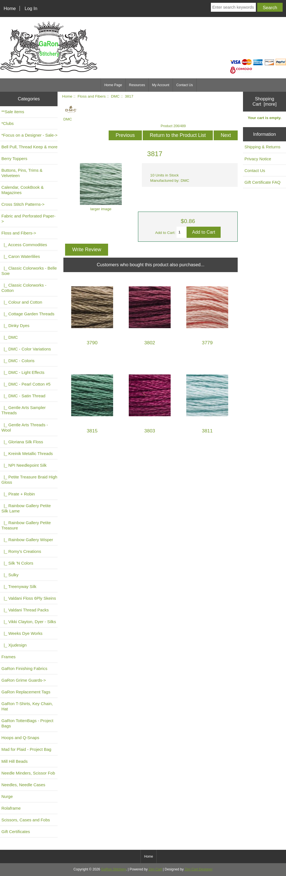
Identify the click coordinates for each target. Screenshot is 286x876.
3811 (207, 431)
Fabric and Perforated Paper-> (28, 219)
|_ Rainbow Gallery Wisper (27, 539)
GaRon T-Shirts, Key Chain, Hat (27, 706)
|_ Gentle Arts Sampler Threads (23, 410)
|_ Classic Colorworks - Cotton (23, 288)
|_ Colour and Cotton (21, 302)
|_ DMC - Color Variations (26, 349)
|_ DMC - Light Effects (22, 372)
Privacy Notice (257, 158)
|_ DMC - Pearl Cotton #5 (26, 384)
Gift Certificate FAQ (262, 182)
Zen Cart (155, 869)
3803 (149, 431)
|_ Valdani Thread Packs (25, 610)
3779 (207, 342)
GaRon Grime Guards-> (23, 680)
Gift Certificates (15, 831)
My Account (160, 85)
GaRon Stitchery (113, 869)
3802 (149, 342)
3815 (92, 431)
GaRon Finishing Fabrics (24, 668)
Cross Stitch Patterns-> (22, 204)
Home (10, 8)
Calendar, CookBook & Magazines (22, 190)
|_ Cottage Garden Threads (27, 313)
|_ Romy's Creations (21, 551)
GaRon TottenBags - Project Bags (27, 723)
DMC (115, 96)
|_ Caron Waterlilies (20, 256)
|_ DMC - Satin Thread (23, 395)
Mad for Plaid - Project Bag (26, 749)
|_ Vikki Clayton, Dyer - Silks (28, 621)
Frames (8, 656)
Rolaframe (11, 808)
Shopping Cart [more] (264, 101)
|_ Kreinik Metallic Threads (27, 453)
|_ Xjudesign (14, 645)
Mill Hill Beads (14, 761)
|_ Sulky (9, 574)
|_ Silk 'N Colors (17, 563)
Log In (31, 8)
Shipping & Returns (262, 146)
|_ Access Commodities (24, 244)
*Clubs (7, 123)
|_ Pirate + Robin (18, 494)
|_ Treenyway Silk (18, 586)
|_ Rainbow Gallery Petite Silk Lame (26, 508)
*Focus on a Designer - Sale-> (29, 135)
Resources (137, 85)
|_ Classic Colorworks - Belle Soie (29, 271)
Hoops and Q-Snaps (20, 737)
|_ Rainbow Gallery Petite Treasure (26, 525)
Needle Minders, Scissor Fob (28, 773)
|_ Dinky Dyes (15, 325)
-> (18, 233)
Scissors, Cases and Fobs (25, 819)
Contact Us (184, 85)
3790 (92, 342)
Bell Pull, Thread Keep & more (29, 146)
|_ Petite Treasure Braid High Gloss (29, 480)
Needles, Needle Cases (23, 784)
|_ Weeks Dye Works (21, 633)
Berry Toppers (14, 158)
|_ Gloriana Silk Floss (22, 441)
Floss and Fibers (92, 96)
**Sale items (12, 111)
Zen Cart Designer (199, 869)
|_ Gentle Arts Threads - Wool (24, 427)
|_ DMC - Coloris (18, 360)
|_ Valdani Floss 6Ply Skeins (28, 598)
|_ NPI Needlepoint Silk (24, 465)
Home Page (113, 85)
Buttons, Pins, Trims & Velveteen (21, 173)
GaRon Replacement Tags (25, 691)
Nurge (7, 796)
